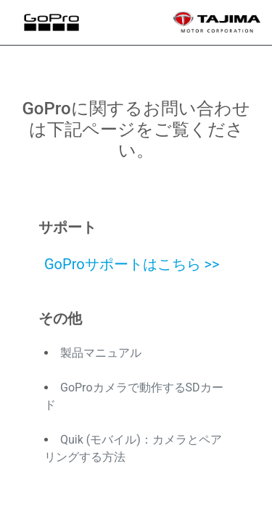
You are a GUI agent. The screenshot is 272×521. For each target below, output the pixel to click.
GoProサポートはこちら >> (132, 264)
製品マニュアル (100, 353)
